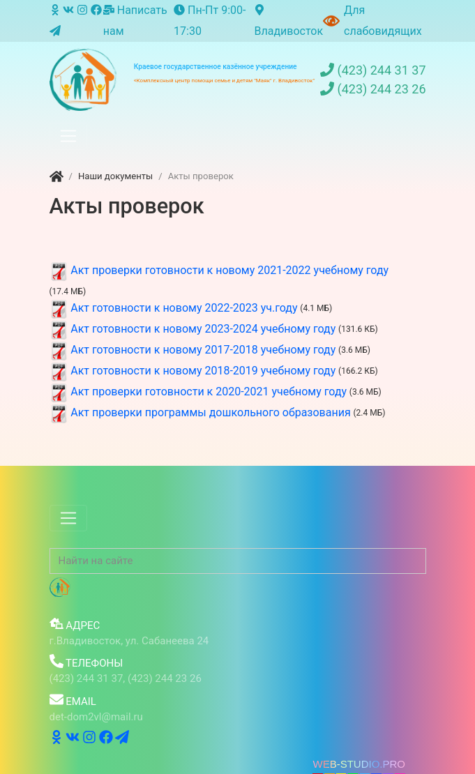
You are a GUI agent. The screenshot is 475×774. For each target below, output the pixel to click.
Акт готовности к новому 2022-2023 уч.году (183, 307)
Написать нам (135, 20)
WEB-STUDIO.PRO (358, 764)
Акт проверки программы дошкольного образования (210, 412)
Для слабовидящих (383, 20)
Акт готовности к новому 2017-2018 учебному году (202, 349)
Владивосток (288, 21)
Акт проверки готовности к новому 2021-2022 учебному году (229, 270)
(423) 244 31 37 (372, 70)
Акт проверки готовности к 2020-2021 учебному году (208, 391)
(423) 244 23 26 (372, 89)
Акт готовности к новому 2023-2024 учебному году (202, 328)
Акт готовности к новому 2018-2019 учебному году (202, 370)
